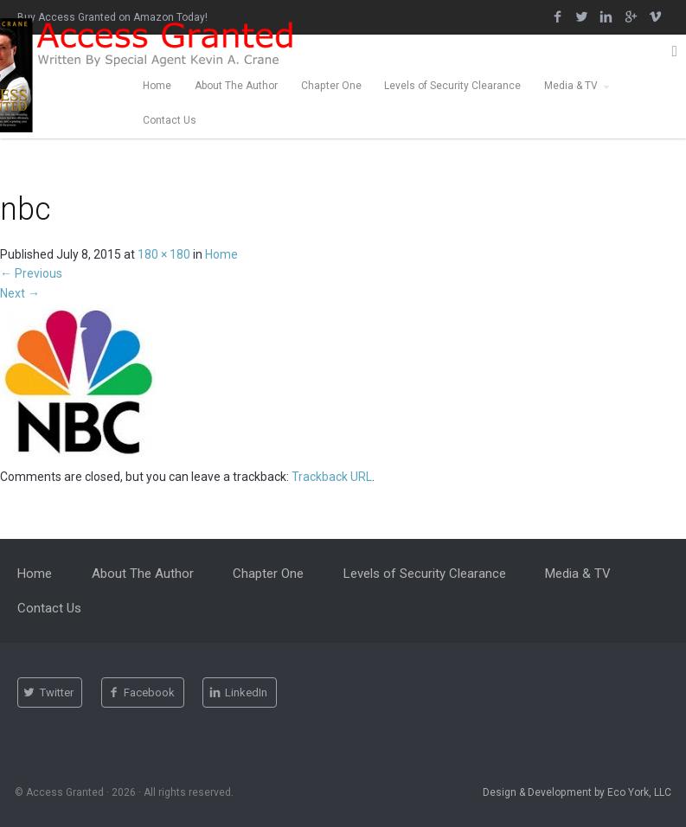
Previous (31, 273)
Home (157, 86)
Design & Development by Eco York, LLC (577, 792)
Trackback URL (332, 477)
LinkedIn (238, 693)
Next (20, 293)
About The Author (236, 86)
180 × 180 (164, 254)
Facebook (142, 693)
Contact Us (169, 120)
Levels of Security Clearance (452, 86)
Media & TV (571, 86)
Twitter (48, 693)
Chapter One (331, 86)
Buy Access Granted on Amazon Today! (112, 17)
